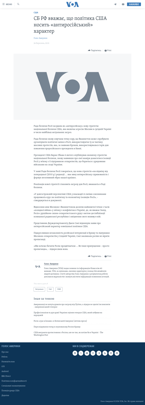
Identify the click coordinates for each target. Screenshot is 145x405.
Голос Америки (40, 38)
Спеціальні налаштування (13, 386)
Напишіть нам (8, 362)
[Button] (94, 50)
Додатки (5, 395)
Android (5, 371)
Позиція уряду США (10, 391)
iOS (3, 367)
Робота (4, 357)
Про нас (5, 352)
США (36, 13)
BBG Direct (6, 376)
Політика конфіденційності (14, 381)
